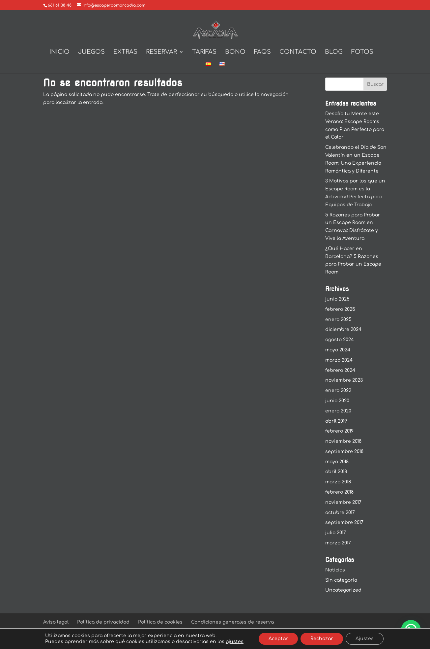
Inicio (59, 52)
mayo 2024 (337, 349)
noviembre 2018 (343, 441)
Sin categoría (341, 580)
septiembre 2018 (344, 451)
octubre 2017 (340, 512)
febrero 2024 (340, 370)
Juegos (91, 52)
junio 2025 (337, 299)
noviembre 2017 (343, 502)
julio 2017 (335, 532)
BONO (235, 52)
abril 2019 (336, 421)
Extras (125, 52)
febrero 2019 (339, 431)
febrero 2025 (340, 309)
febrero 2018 (339, 492)
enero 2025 (338, 319)
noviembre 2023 (344, 380)
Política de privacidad (103, 622)
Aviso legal (56, 622)
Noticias (335, 570)
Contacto (297, 52)
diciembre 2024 (343, 329)
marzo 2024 (339, 360)
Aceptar (278, 638)
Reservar (161, 52)
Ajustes (365, 638)
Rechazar (321, 638)
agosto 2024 (339, 339)
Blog (334, 52)
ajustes (235, 641)
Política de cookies (160, 622)
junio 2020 (337, 400)
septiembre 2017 (344, 522)
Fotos (362, 52)
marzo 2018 (338, 481)
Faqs (262, 52)
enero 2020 (338, 410)
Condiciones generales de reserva (232, 622)
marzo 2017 (338, 542)
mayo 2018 (337, 461)
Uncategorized (343, 590)
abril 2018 (336, 471)
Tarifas (204, 52)
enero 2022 (338, 390)
